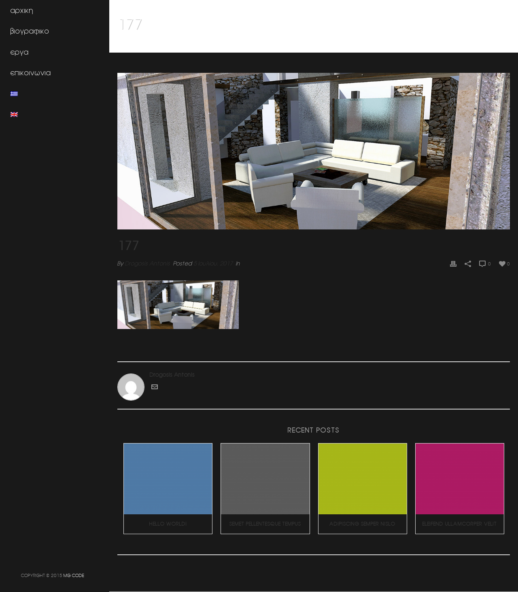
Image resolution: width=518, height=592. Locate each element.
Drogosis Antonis (147, 263)
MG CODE (74, 575)
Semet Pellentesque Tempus (265, 524)
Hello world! (168, 524)
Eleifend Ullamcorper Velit (459, 524)
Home (485, 45)
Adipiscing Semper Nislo (362, 524)
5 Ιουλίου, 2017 (213, 263)
